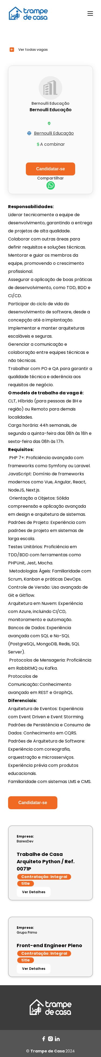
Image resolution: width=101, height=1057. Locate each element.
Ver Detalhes (33, 892)
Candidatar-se (32, 802)
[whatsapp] (50, 186)
